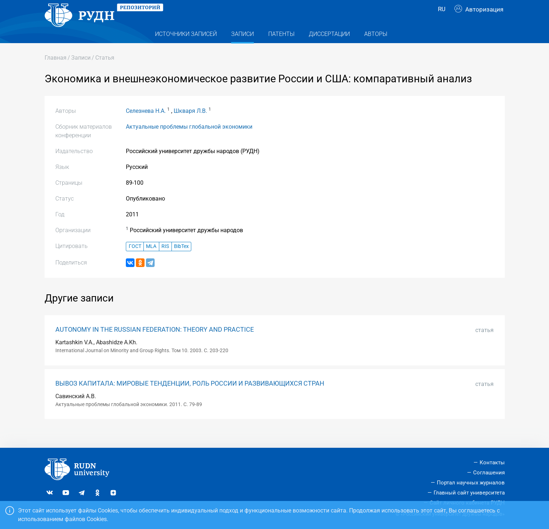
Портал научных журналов (471, 482)
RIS (165, 261)
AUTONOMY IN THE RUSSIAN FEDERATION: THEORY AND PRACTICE (154, 344)
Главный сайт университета (469, 492)
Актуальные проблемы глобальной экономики (189, 141)
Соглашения (489, 472)
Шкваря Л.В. (190, 125)
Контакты (492, 462)
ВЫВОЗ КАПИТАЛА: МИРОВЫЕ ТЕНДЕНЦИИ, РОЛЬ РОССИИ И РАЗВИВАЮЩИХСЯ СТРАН (189, 397)
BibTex (181, 261)
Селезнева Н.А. (146, 125)
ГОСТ (135, 261)
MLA (151, 261)
